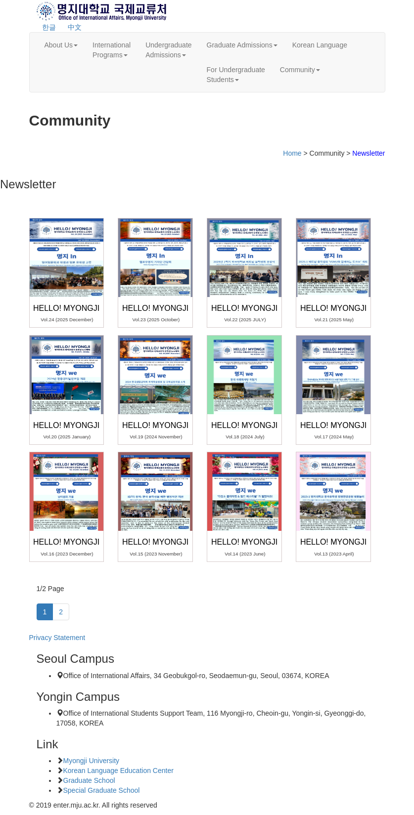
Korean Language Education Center (118, 770)
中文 (75, 27)
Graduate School (89, 780)
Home (292, 153)
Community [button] (300, 70)
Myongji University (91, 761)
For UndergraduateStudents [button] (236, 75)
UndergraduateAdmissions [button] (168, 50)
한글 (49, 27)
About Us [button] (61, 45)
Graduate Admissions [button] (242, 45)
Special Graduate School (101, 790)
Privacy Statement (57, 638)
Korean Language (319, 45)
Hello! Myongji (66, 308)
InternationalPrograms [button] (111, 50)
